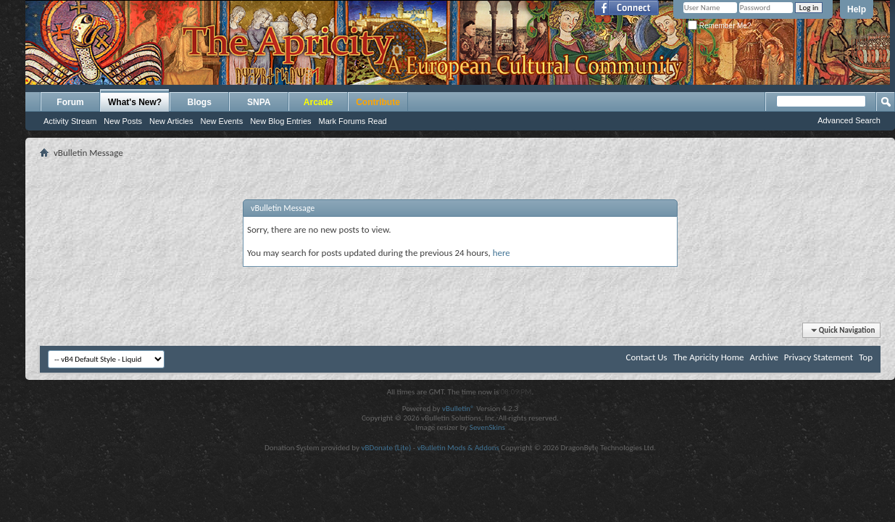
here (501, 252)
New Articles (171, 121)
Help (856, 9)
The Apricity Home (708, 357)
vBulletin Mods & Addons (458, 447)
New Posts (123, 121)
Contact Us (646, 357)
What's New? (135, 102)
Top (866, 357)
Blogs (200, 102)
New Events (221, 121)
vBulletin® (458, 408)
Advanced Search (849, 120)
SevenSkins (487, 427)
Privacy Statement (818, 357)
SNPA (258, 102)
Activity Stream (69, 121)
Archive (763, 357)
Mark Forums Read (353, 121)
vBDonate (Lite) (386, 447)
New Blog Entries (280, 121)
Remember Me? (719, 26)
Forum (70, 102)
